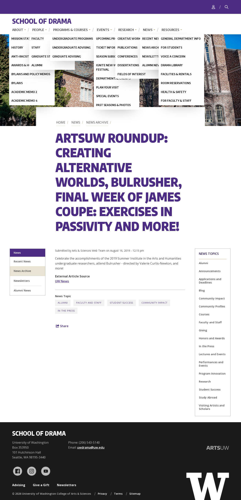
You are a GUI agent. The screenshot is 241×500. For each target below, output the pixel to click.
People (38, 30)
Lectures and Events (212, 354)
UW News (62, 281)
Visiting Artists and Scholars (211, 407)
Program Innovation (212, 373)
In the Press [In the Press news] (66, 310)
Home (60, 122)
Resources (170, 30)
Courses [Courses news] (204, 314)
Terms (118, 493)
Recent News (22, 261)
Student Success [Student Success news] (121, 302)
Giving (203, 330)
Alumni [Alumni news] (203, 263)
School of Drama (41, 21)
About (17, 30)
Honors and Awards (212, 338)
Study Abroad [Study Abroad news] (208, 397)
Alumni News (22, 290)
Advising (18, 485)
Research (126, 30)
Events (103, 30)
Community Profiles (212, 306)
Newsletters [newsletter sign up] (22, 281)
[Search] (226, 7)
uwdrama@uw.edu (90, 447)
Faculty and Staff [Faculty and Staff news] (89, 302)
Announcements (209, 271)
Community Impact (212, 298)
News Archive (97, 122)
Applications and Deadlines (210, 280)
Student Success (209, 389)
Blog (202, 290)
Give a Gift (41, 485)
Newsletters (66, 485)
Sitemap (135, 493)
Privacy (102, 493)
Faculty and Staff (210, 322)
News (148, 30)
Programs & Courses (70, 30)
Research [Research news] (205, 381)
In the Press (206, 346)
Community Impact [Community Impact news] (154, 302)
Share (62, 326)
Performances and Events (211, 363)
